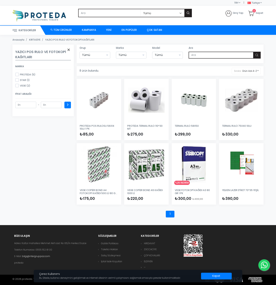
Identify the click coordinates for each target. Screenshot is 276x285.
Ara (191, 48)
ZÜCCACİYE (150, 249)
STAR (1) (22, 80)
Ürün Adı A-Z (249, 71)
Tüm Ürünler (61, 30)
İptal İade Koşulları (111, 261)
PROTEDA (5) (25, 74)
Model (156, 48)
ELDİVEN (148, 261)
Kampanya (89, 30)
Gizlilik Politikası (109, 243)
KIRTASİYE (34, 39)
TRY (236, 2)
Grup (83, 48)
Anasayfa (18, 39)
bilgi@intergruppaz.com (36, 256)
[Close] (216, 276)
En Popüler (129, 30)
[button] (144, 267)
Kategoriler (24, 30)
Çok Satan (154, 30)
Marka (120, 48)
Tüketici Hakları (109, 249)
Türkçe (253, 3)
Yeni (109, 30)
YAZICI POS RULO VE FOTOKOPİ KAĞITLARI (69, 39)
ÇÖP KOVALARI (152, 255)
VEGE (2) (22, 85)
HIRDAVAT (149, 243)
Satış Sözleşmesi (111, 255)
